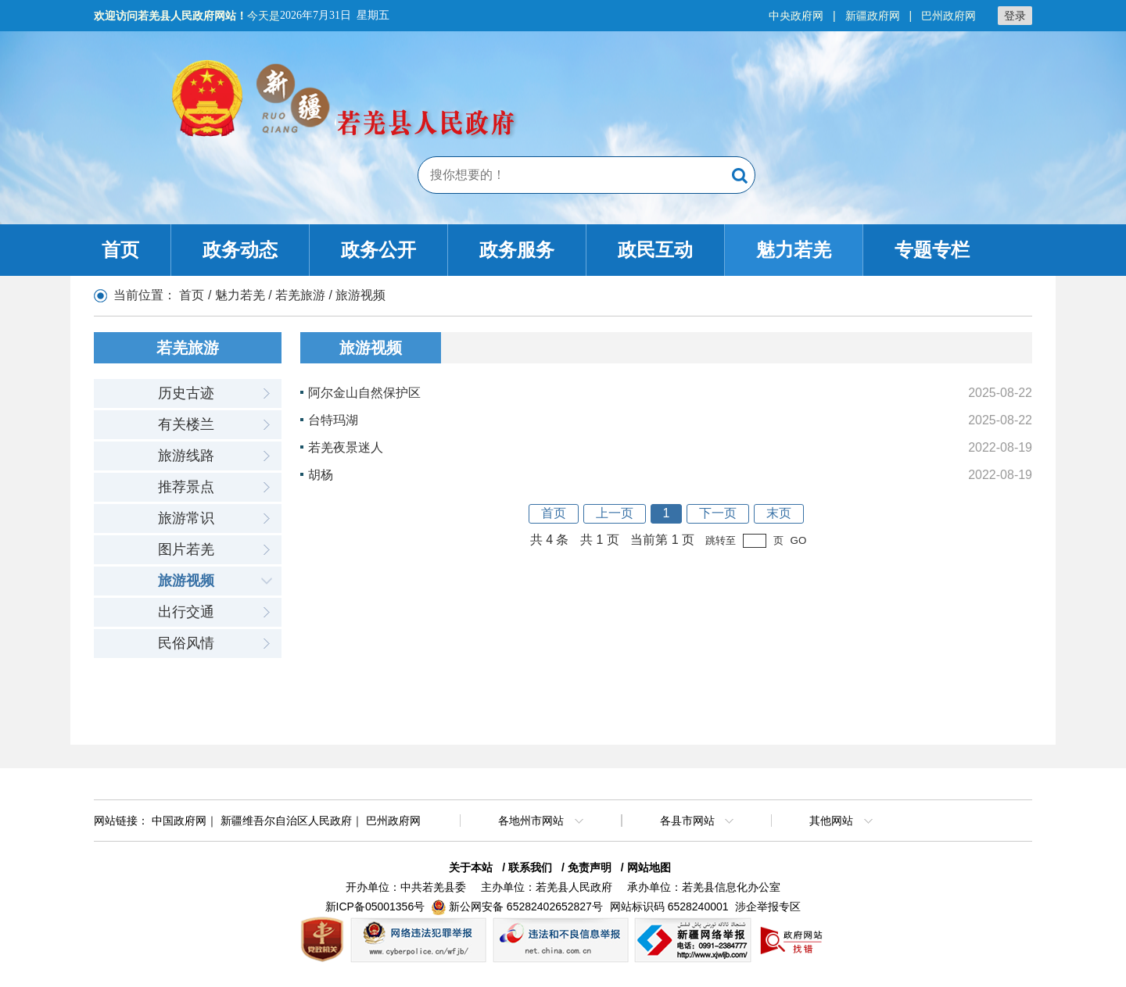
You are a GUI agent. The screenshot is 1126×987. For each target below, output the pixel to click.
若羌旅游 (300, 295)
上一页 (614, 513)
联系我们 (530, 867)
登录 (1015, 15)
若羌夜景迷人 (345, 447)
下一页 (718, 513)
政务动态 (240, 249)
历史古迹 (186, 393)
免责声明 (589, 867)
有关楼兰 (186, 424)
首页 (120, 249)
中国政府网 (179, 820)
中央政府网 (796, 15)
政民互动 (655, 249)
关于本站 (471, 867)
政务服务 (516, 249)
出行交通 (186, 612)
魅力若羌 (793, 249)
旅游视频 (186, 580)
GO (799, 540)
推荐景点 (186, 487)
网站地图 (649, 867)
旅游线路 (186, 455)
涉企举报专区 (768, 906)
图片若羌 (186, 549)
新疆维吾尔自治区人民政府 (286, 820)
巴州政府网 (948, 15)
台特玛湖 (333, 420)
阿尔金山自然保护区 (364, 392)
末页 (778, 513)
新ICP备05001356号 (375, 906)
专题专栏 (932, 249)
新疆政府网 (872, 15)
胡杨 (320, 474)
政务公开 (378, 249)
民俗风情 (186, 643)
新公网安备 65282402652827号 (526, 906)
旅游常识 (186, 518)
